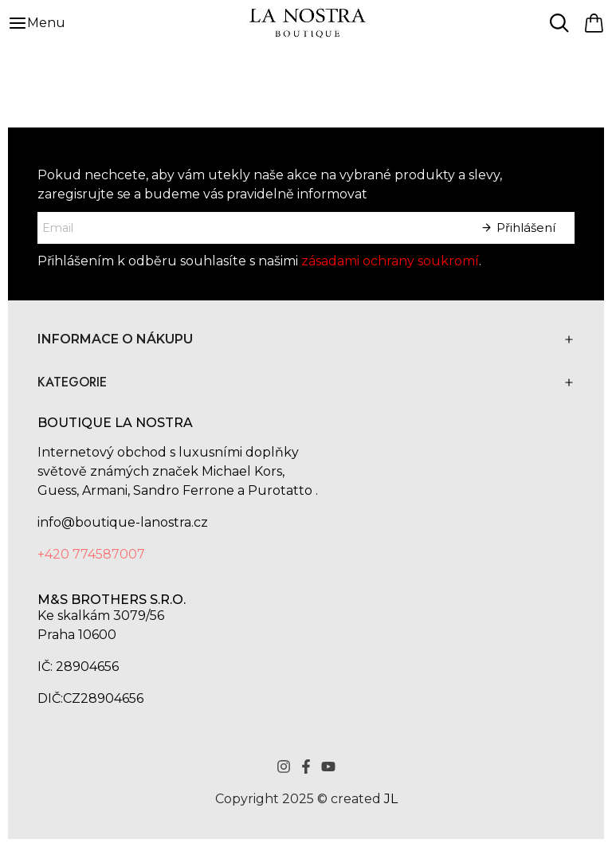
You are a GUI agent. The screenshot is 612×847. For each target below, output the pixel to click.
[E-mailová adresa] (249, 228)
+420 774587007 (91, 554)
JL (391, 798)
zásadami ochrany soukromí (390, 261)
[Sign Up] (518, 228)
